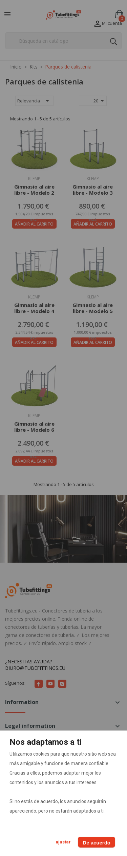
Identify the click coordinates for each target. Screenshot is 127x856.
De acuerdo (96, 842)
